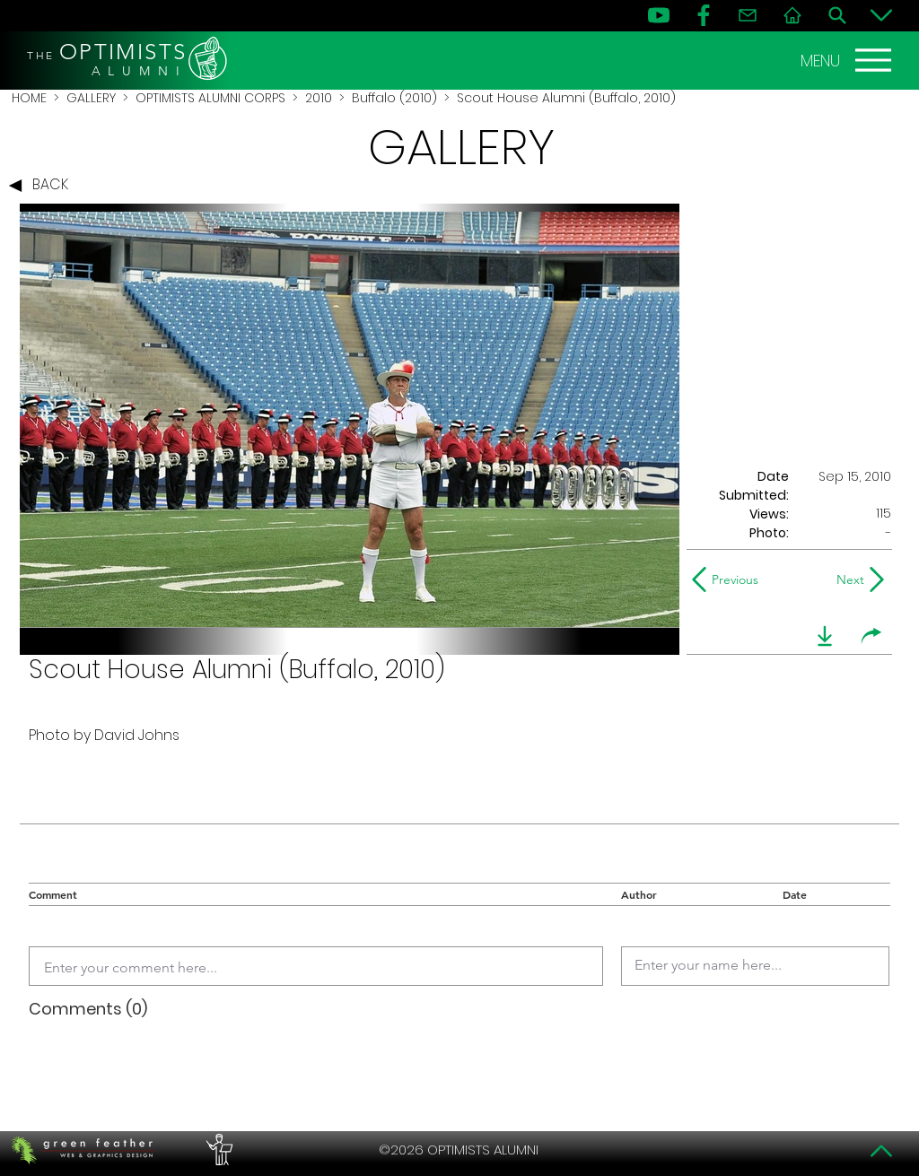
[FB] (703, 15)
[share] (871, 636)
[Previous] (729, 579)
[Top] (881, 1150)
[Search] (837, 15)
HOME (29, 98)
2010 (318, 98)
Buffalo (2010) (394, 98)
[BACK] (43, 186)
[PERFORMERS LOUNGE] (217, 1150)
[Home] (792, 15)
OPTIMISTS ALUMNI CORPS (210, 98)
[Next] (846, 579)
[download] (825, 636)
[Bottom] (881, 15)
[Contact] (747, 15)
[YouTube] (658, 15)
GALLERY (91, 98)
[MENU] (848, 60)
